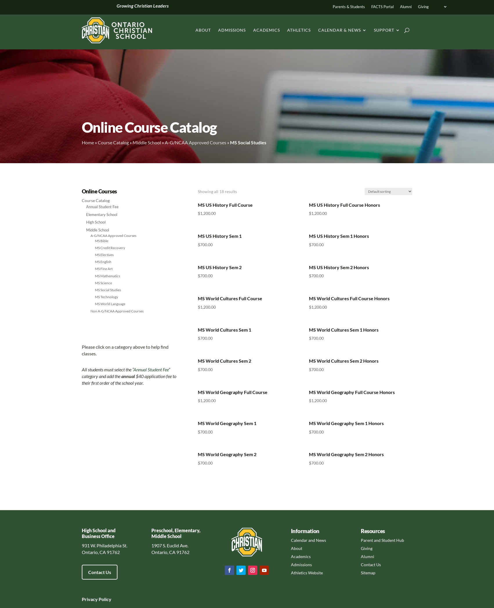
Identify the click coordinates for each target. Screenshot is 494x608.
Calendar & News (339, 30)
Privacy (90, 599)
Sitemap (368, 572)
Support (384, 30)
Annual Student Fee (102, 206)
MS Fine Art (104, 269)
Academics (266, 30)
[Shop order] (388, 191)
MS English (103, 262)
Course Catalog (113, 142)
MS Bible (101, 241)
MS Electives (104, 255)
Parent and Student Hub (382, 540)
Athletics (299, 30)
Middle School (147, 142)
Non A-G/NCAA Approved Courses (117, 311)
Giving (423, 7)
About (203, 30)
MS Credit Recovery (110, 248)
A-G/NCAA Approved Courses (195, 142)
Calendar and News (308, 540)
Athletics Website (307, 572)
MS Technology (106, 297)
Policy (104, 599)
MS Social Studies (108, 290)
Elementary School (101, 214)
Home (88, 142)
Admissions (232, 30)
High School (96, 222)
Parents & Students (349, 7)
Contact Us (99, 572)
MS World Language (110, 304)
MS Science (103, 283)
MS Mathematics (107, 276)
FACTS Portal (382, 7)
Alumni (406, 7)
